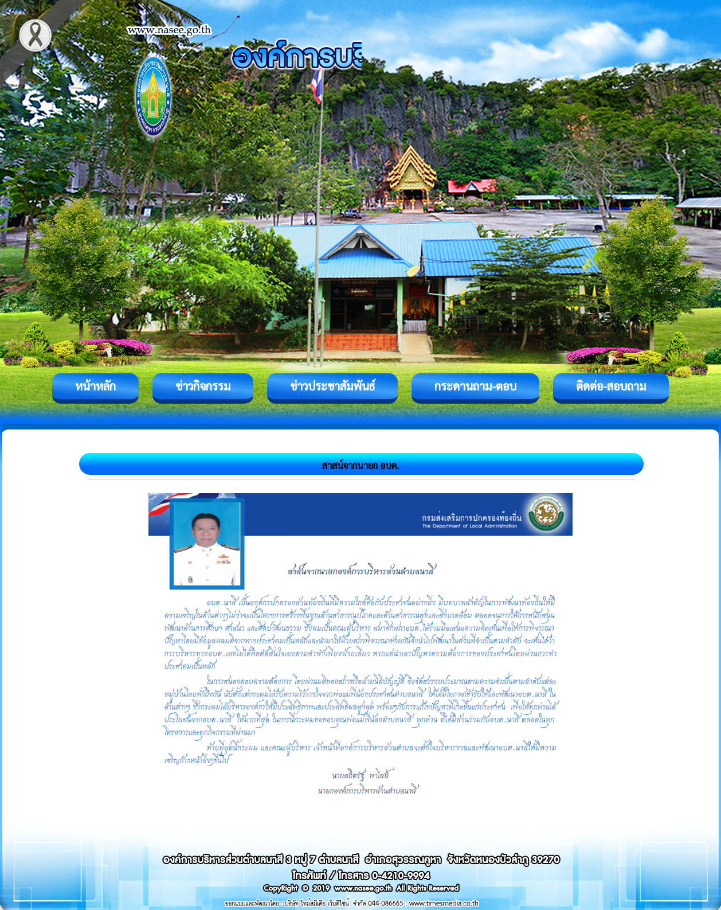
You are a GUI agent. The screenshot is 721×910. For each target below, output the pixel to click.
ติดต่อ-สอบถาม (611, 385)
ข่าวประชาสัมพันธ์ (332, 385)
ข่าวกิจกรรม (202, 385)
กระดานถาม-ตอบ (475, 385)
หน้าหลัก (95, 385)
